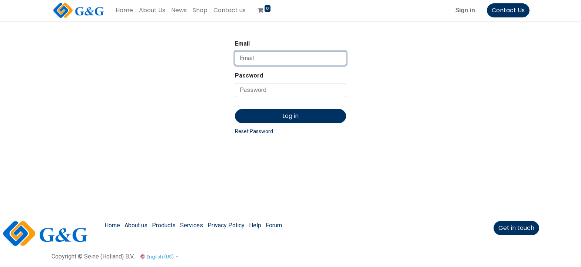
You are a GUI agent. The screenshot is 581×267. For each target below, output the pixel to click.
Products (164, 225)
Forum (274, 225)
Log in (290, 116)
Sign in (465, 10)
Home (112, 225)
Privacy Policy (226, 225)
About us (135, 225)
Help (255, 225)
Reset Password (254, 131)
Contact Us (508, 10)
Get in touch (516, 228)
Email (242, 43)
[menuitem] (124, 10)
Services (191, 225)
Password (249, 75)
